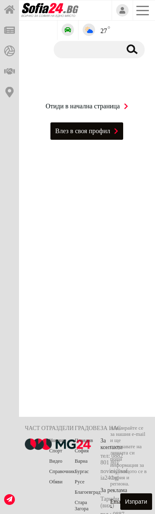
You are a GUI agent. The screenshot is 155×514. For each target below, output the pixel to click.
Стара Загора (81, 506)
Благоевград (87, 492)
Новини (57, 440)
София (82, 451)
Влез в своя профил (87, 130)
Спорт (55, 451)
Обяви (55, 482)
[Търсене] (86, 49)
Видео (55, 461)
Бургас (82, 471)
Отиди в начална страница (86, 106)
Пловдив (84, 440)
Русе (79, 482)
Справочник (62, 471)
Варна (81, 461)
